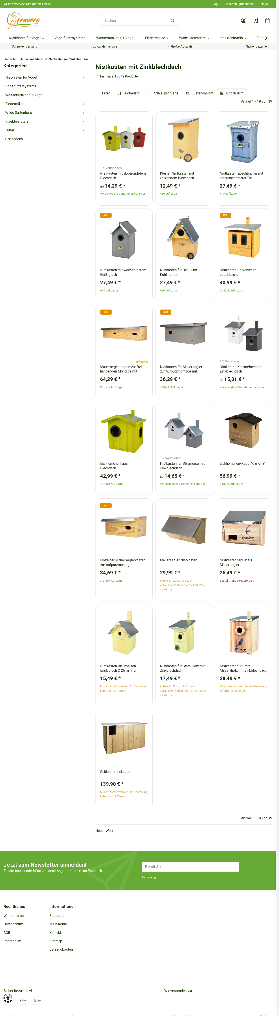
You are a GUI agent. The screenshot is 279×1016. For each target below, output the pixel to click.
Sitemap (55, 941)
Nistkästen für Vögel (21, 77)
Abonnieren (255, 867)
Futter (9, 130)
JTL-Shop (265, 1010)
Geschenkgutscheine (239, 4)
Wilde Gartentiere (18, 113)
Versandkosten (61, 949)
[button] (243, 20)
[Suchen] (134, 20)
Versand (67, 1010)
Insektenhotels (16, 121)
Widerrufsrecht (15, 916)
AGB (7, 933)
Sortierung (132, 93)
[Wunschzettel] (255, 20)
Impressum (12, 941)
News (265, 4)
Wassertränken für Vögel (24, 95)
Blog (215, 4)
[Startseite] (23, 20)
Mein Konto (58, 924)
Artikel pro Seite (166, 93)
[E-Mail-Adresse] (190, 867)
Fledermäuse (15, 104)
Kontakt (55, 933)
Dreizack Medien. (186, 1010)
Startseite (57, 916)
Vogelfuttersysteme (20, 86)
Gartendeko (14, 139)
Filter (103, 93)
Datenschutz (13, 924)
